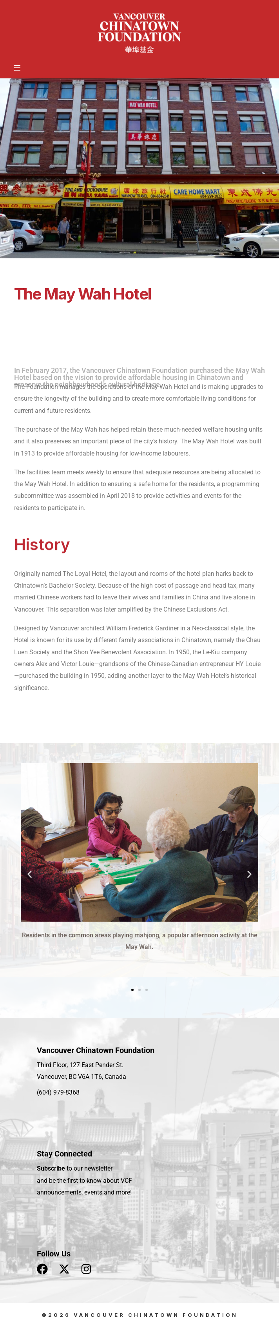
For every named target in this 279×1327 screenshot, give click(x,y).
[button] (29, 874)
